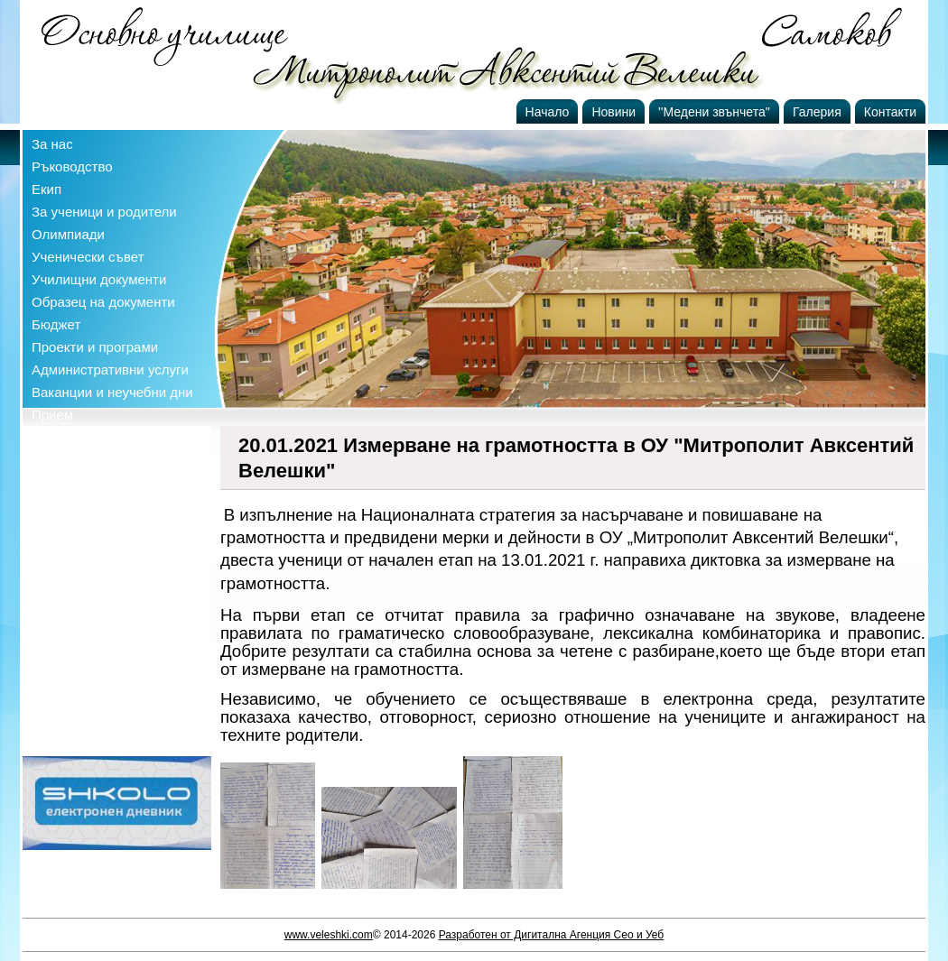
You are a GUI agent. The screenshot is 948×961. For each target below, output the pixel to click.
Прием (52, 414)
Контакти (890, 112)
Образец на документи (103, 302)
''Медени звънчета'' (714, 112)
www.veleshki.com (328, 935)
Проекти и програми (95, 347)
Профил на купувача (97, 437)
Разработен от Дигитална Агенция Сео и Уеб (552, 935)
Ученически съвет (88, 256)
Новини (613, 112)
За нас (52, 144)
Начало (547, 112)
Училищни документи (99, 279)
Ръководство (72, 166)
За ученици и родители (104, 211)
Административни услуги (110, 369)
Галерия (817, 112)
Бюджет (56, 324)
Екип (46, 189)
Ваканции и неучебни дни (112, 392)
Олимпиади (68, 234)
